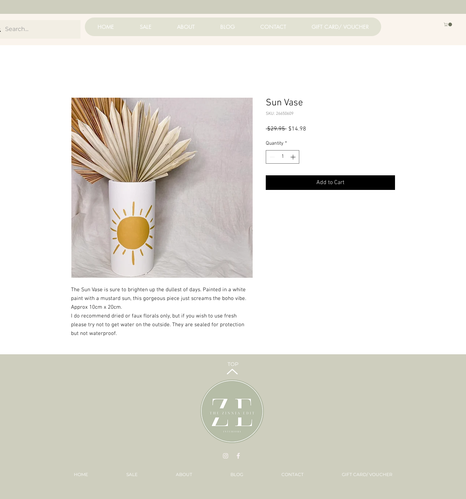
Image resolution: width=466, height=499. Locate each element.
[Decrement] (271, 157)
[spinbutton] (282, 157)
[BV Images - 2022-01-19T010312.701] (225, 456)
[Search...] (35, 29)
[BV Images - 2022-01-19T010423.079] (238, 456)
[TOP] (233, 364)
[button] (448, 24)
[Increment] (293, 157)
